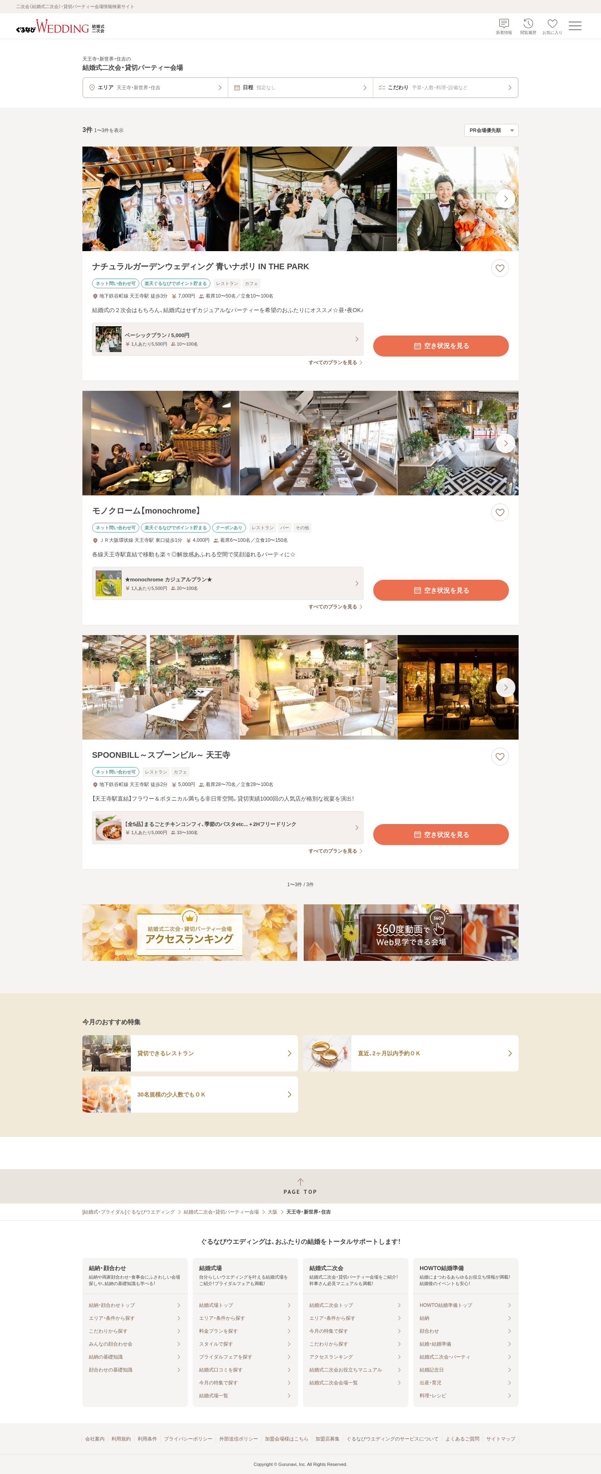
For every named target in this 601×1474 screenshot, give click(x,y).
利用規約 (121, 1439)
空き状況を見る (441, 346)
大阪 (272, 1212)
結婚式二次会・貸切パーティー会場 (221, 1212)
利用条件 (147, 1439)
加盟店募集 (327, 1439)
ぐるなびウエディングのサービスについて (393, 1439)
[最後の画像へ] (505, 198)
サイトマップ (500, 1439)
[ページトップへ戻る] (300, 1186)
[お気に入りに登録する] (500, 268)
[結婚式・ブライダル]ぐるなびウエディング (128, 1212)
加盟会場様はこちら (287, 1439)
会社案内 (95, 1439)
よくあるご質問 (462, 1439)
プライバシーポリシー (188, 1439)
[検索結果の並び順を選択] (491, 130)
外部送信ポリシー (238, 1439)
